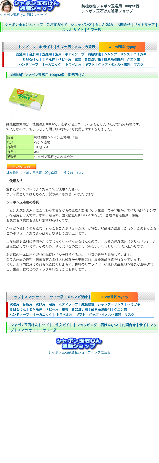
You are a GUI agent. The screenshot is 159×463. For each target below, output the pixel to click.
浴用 (58, 54)
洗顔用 (47, 54)
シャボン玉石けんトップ (24, 25)
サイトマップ (144, 25)
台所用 (34, 54)
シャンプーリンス (117, 54)
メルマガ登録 (84, 47)
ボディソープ (74, 54)
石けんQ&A (104, 25)
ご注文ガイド (56, 25)
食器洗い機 (92, 59)
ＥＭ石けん (30, 59)
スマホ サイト (73, 30)
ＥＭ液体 (48, 59)
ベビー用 (64, 59)
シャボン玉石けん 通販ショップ (30, 13)
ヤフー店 (94, 30)
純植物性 (94, 54)
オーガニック (51, 64)
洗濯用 (21, 54)
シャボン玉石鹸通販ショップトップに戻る (79, 351)
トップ (23, 47)
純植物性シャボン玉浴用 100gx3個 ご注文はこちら (44, 171)
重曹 (78, 59)
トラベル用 (73, 64)
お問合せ (123, 25)
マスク (139, 64)
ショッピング (81, 25)
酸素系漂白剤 (114, 59)
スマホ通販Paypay (122, 47)
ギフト (90, 64)
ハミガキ (139, 54)
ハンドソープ (28, 64)
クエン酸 (133, 59)
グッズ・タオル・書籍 (114, 64)
